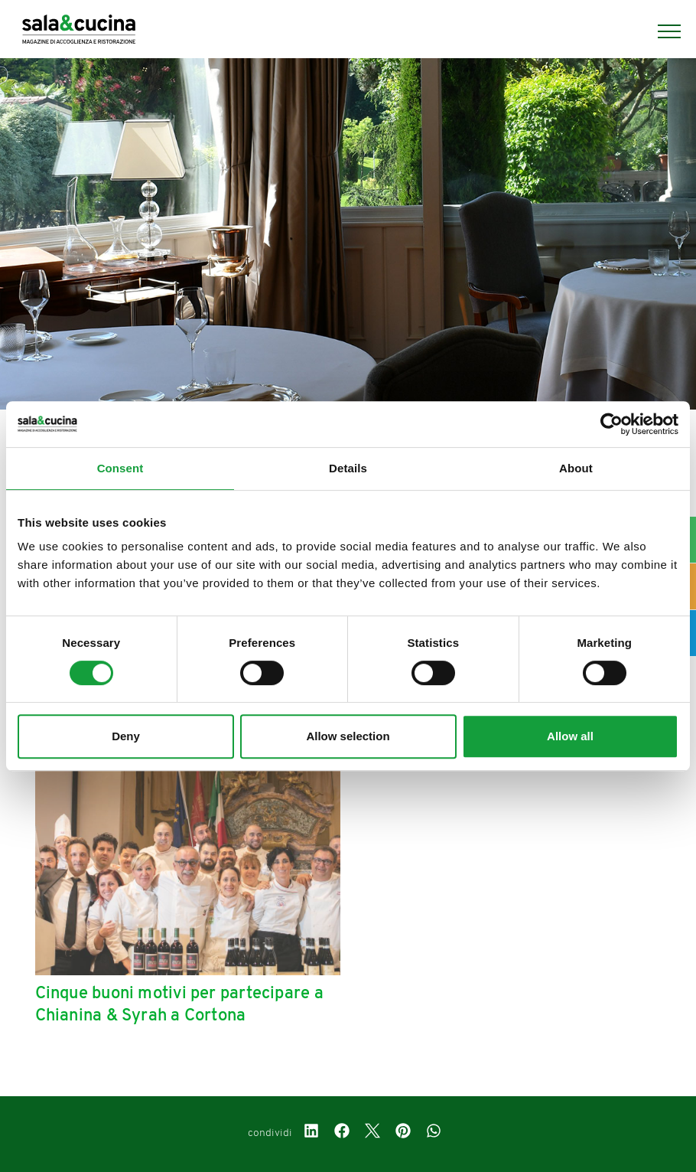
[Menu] (662, 31)
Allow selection (347, 736)
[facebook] (342, 1133)
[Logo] (79, 31)
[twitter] (372, 1133)
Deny (126, 736)
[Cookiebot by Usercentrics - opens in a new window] (611, 424)
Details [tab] (348, 468)
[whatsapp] (433, 1133)
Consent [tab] (120, 468)
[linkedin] (311, 1133)
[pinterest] (403, 1133)
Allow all (570, 736)
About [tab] (576, 468)
